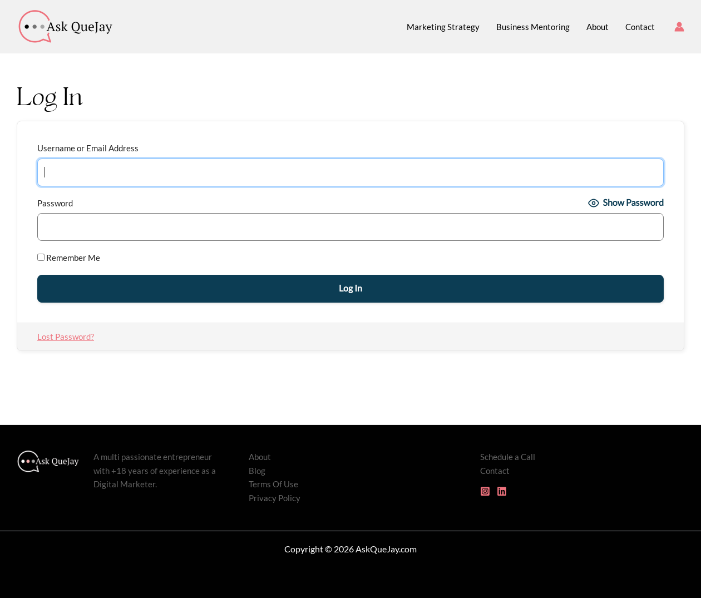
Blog (257, 471)
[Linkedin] (502, 491)
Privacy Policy (274, 498)
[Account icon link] (679, 27)
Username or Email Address (88, 148)
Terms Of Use (273, 484)
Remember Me (68, 258)
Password (55, 203)
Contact (495, 471)
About (260, 457)
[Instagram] (485, 491)
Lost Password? (65, 337)
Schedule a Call (507, 457)
